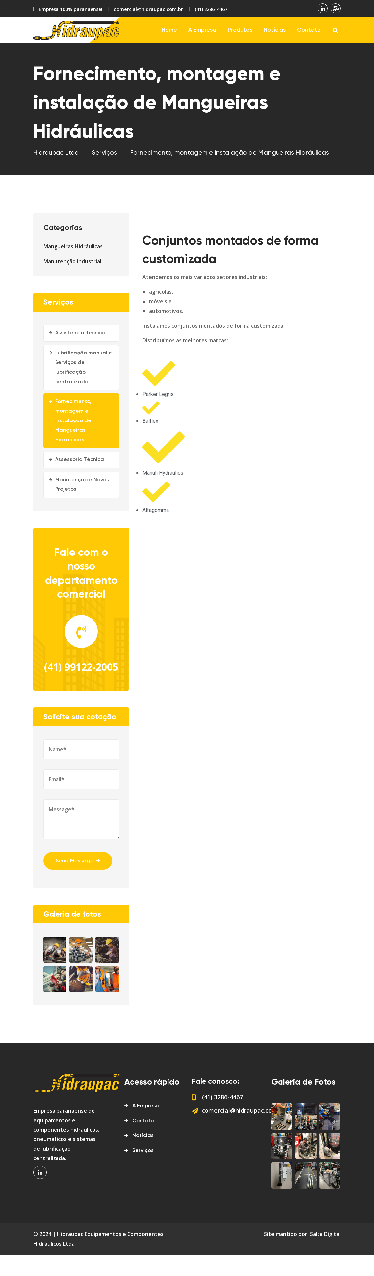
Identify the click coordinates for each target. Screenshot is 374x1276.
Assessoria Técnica (79, 459)
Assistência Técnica (80, 333)
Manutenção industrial (72, 261)
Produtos (240, 30)
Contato (309, 30)
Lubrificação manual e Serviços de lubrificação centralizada (83, 367)
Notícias (275, 30)
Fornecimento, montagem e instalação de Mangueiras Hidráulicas (73, 420)
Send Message (78, 882)
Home (169, 30)
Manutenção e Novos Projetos (82, 484)
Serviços (143, 1171)
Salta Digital (325, 1255)
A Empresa (202, 30)
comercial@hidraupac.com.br (147, 9)
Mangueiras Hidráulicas (73, 246)
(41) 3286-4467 (209, 9)
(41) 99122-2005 (81, 677)
